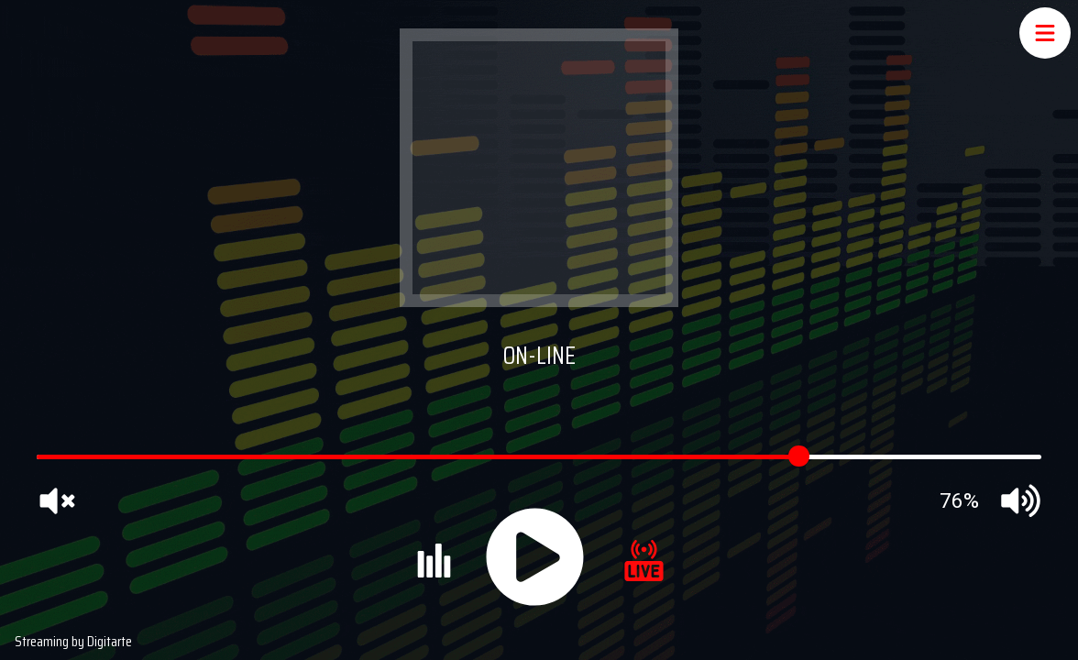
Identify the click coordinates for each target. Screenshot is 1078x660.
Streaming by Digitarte (73, 641)
